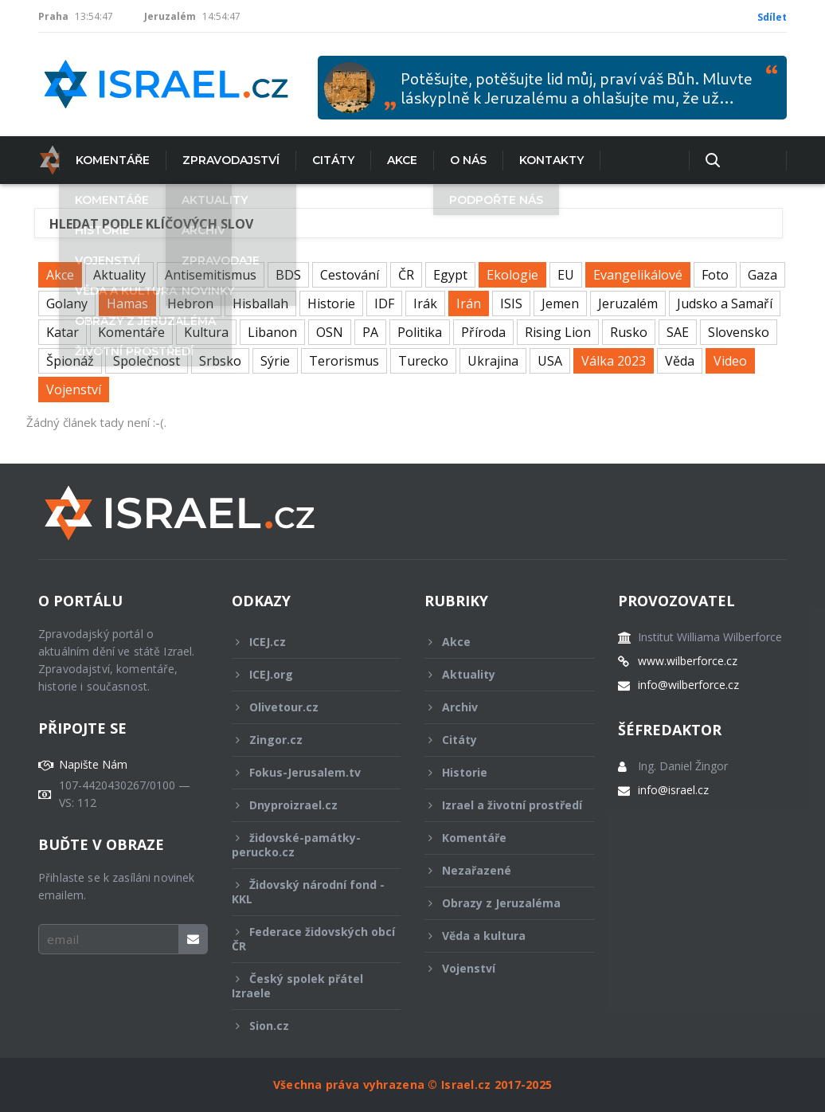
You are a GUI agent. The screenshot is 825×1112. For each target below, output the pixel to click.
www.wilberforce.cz (687, 661)
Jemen (560, 303)
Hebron (190, 303)
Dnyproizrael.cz (306, 804)
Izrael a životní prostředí (503, 809)
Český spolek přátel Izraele (306, 985)
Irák (425, 303)
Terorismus (344, 361)
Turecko (423, 361)
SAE (678, 332)
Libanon (272, 332)
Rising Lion (558, 332)
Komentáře (92, 160)
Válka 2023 (613, 361)
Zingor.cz (306, 739)
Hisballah (260, 303)
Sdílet (772, 17)
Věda (679, 361)
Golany (67, 303)
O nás (447, 160)
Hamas (127, 303)
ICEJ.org (306, 674)
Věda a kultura (498, 935)
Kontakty (531, 160)
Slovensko (738, 332)
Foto (715, 275)
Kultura (206, 332)
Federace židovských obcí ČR (313, 938)
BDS (288, 275)
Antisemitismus (210, 275)
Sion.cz (306, 1025)
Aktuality (119, 275)
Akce (381, 160)
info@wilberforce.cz (688, 685)
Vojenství (73, 389)
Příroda (483, 332)
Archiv (498, 707)
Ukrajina (492, 361)
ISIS (511, 303)
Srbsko (220, 361)
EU (565, 275)
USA (550, 361)
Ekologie (512, 275)
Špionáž (70, 361)
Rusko (628, 332)
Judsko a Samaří (724, 303)
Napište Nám (93, 765)
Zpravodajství (210, 160)
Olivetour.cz (306, 707)
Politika (419, 332)
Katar (62, 332)
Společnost (146, 361)
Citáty (312, 160)
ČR (406, 275)
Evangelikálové (637, 275)
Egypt (450, 275)
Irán (468, 303)
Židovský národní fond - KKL (308, 891)
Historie (331, 303)
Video (730, 361)
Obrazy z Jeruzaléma (498, 902)
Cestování (349, 275)
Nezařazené (498, 870)
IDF (384, 303)
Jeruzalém (628, 303)
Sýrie (275, 361)
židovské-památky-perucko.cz (306, 844)
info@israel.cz (673, 790)
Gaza (762, 275)
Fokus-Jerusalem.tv (306, 772)
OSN (329, 332)
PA (370, 332)
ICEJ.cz (306, 641)
